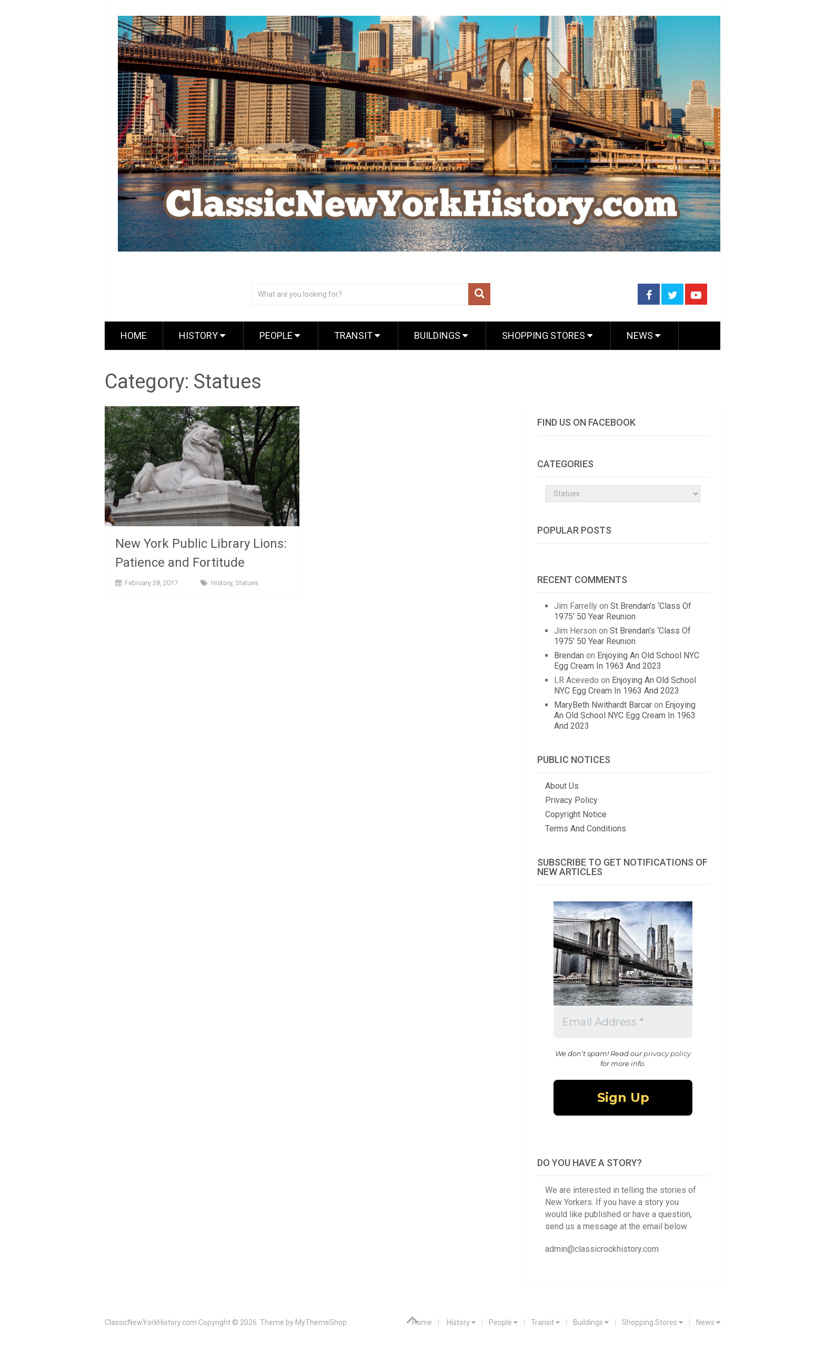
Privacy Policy (571, 800)
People (279, 335)
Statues (246, 583)
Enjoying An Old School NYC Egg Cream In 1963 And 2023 (626, 660)
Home (133, 335)
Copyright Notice (576, 814)
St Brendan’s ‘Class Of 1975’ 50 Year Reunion (622, 611)
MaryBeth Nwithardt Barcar (603, 705)
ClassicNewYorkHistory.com (151, 1322)
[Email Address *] (623, 1022)
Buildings (441, 335)
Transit (357, 335)
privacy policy (667, 1053)
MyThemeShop (321, 1322)
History (202, 335)
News (643, 335)
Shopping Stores (547, 335)
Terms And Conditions (585, 829)
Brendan (569, 655)
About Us (562, 786)
